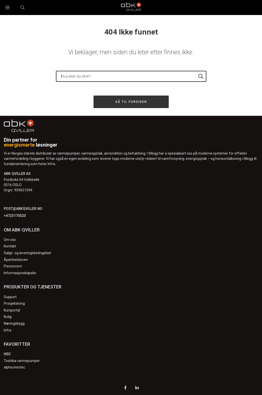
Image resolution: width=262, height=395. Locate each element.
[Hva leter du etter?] (131, 76)
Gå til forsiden (131, 102)
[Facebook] (125, 388)
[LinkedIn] (137, 388)
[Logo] (131, 7)
